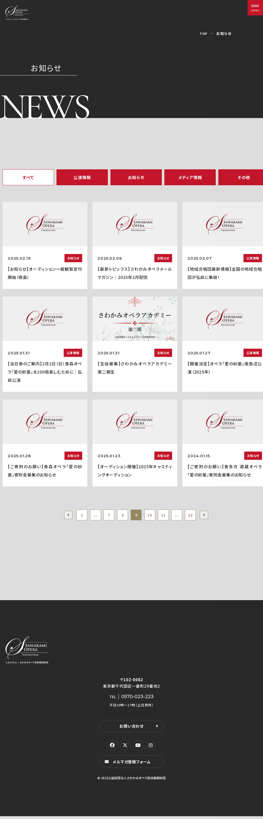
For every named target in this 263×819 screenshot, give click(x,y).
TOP (203, 33)
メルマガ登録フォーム (133, 764)
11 (167, 516)
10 (151, 516)
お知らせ (136, 177)
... (89, 516)
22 (198, 516)
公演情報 (82, 177)
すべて (28, 177)
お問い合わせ (131, 728)
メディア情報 (190, 177)
